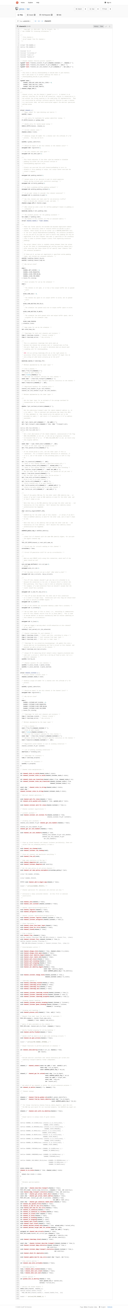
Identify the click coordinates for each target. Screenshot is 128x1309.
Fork (105, 9)
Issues (31, 15)
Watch (79, 9)
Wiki (59, 15)
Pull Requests (46, 15)
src (39, 21)
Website (109, 1307)
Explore (30, 2)
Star (92, 9)
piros (21, 9)
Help (37, 2)
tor (28, 9)
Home (23, 2)
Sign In (108, 2)
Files (20, 15)
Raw (101, 26)
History (96, 26)
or (42, 21)
